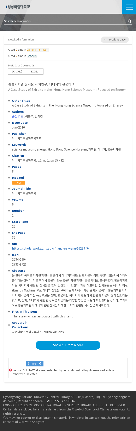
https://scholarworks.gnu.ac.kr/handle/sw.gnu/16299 (48, 248)
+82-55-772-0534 (63, 401)
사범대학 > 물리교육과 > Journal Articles (38, 332)
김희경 (39, 116)
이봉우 (29, 116)
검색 (130, 21)
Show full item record (68, 345)
